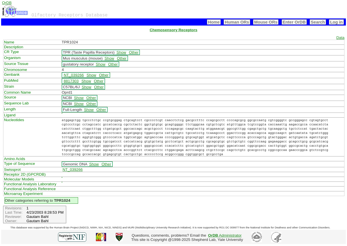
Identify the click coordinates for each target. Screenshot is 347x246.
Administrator (225, 235)
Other (133, 52)
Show (121, 52)
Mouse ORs (265, 22)
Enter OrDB (294, 22)
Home (214, 22)
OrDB (7, 3)
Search (318, 22)
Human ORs (237, 22)
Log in (336, 22)
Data (340, 37)
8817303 (71, 81)
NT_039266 (74, 75)
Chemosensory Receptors (173, 30)
